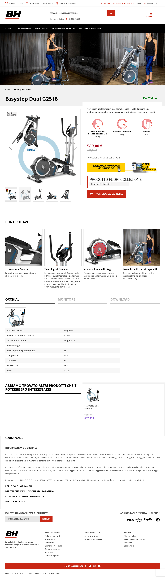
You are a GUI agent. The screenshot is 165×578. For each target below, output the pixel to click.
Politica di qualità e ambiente (47, 573)
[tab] (30, 301)
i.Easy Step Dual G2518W (91, 407)
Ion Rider (128, 542)
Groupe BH (106, 3)
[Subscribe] (46, 519)
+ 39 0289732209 (74, 19)
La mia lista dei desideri (123, 3)
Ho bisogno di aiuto (57, 19)
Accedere (49, 552)
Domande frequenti (53, 546)
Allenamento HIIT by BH (134, 539)
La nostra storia (91, 536)
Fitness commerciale (93, 539)
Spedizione (50, 539)
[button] (158, 3)
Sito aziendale (130, 536)
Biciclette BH (129, 546)
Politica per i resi (52, 536)
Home (7, 89)
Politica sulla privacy (14, 573)
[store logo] (13, 15)
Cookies (29, 573)
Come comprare (52, 555)
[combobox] (77, 13)
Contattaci (49, 542)
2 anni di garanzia (52, 549)
